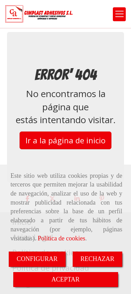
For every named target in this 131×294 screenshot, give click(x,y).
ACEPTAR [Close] (65, 279)
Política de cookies (61, 238)
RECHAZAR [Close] (97, 258)
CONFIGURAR (37, 258)
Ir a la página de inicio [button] (65, 140)
